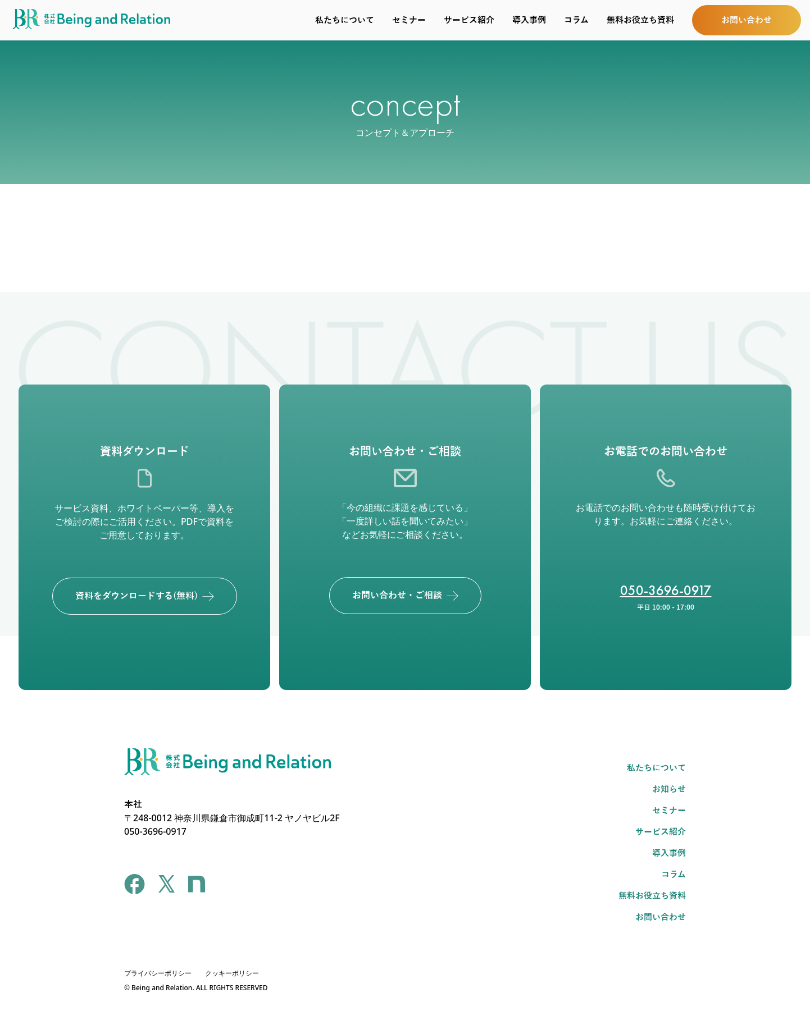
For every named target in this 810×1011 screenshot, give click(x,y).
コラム (576, 20)
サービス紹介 (469, 20)
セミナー (409, 20)
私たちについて (344, 20)
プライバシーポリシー (158, 973)
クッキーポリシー (232, 973)
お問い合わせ (660, 917)
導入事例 (529, 20)
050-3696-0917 (666, 590)
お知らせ (669, 789)
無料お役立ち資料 (640, 20)
